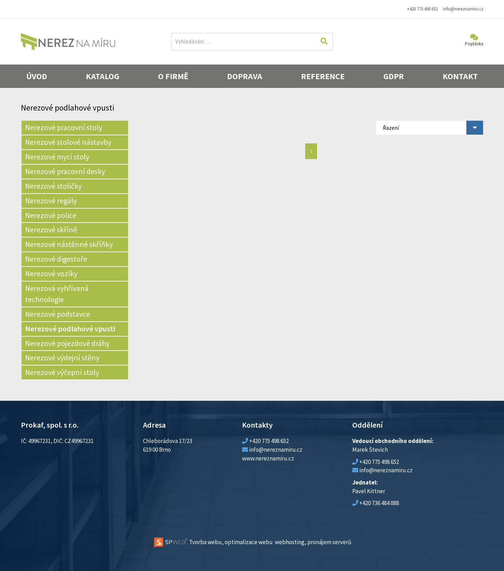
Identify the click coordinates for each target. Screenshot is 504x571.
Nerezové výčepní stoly (62, 372)
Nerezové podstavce (57, 314)
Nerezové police (50, 215)
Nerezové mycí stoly (57, 156)
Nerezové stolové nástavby (68, 142)
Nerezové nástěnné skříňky (69, 244)
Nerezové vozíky (51, 273)
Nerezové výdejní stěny (62, 357)
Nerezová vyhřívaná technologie (57, 293)
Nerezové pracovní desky (65, 171)
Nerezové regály (51, 200)
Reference (323, 76)
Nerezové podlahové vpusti (70, 328)
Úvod (36, 76)
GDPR (393, 76)
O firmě (173, 76)
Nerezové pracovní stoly (63, 127)
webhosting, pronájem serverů (313, 542)
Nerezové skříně (51, 229)
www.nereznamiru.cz (268, 458)
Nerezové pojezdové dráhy (67, 343)
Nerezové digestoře (56, 259)
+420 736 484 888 (379, 503)
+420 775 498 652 (422, 9)
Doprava (244, 76)
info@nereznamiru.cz (463, 9)
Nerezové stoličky (53, 186)
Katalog (102, 76)
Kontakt (460, 76)
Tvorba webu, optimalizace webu (213, 542)
